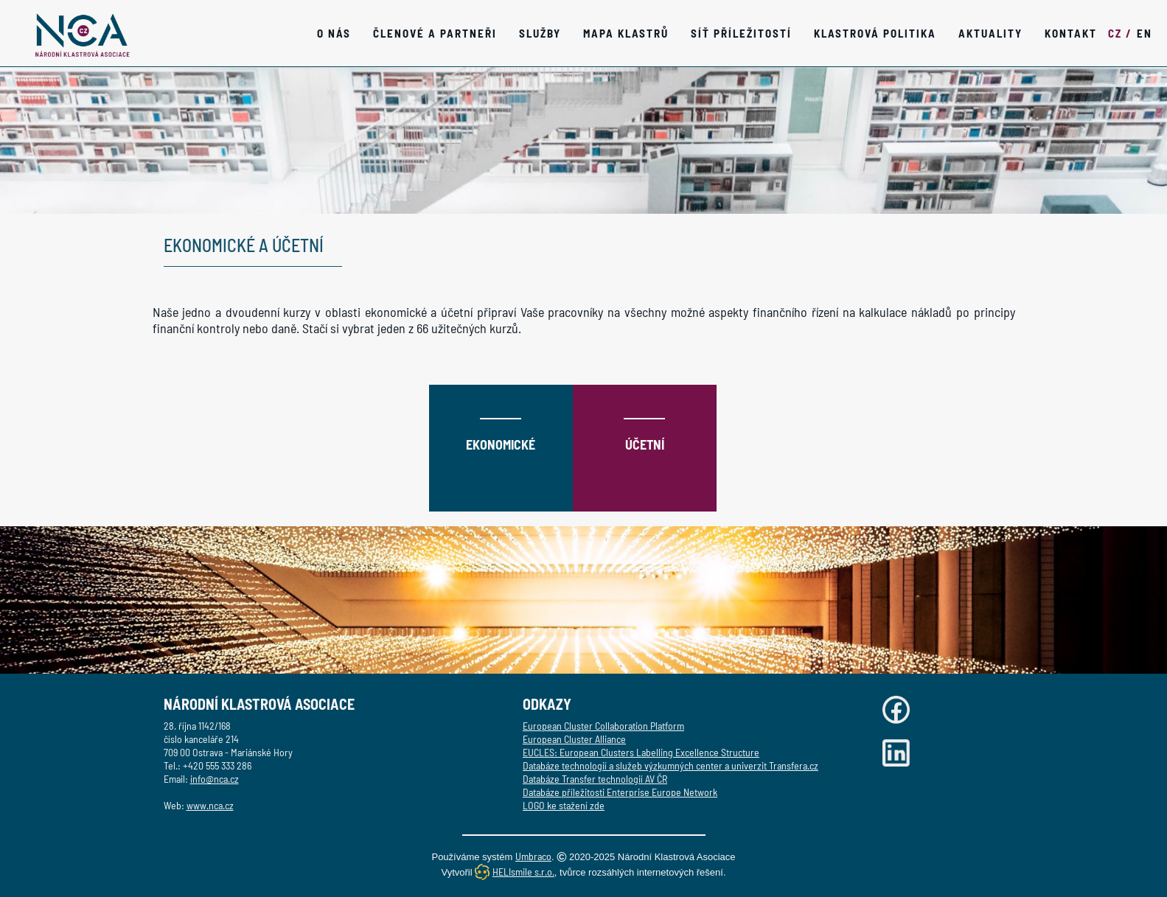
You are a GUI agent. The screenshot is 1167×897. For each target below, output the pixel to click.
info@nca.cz (214, 778)
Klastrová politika (875, 33)
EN (1144, 33)
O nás (334, 33)
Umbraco (533, 856)
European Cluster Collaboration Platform (603, 725)
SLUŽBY (540, 33)
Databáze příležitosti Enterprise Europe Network (620, 792)
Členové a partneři (435, 33)
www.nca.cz (210, 805)
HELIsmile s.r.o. (523, 871)
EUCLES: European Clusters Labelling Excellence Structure (641, 752)
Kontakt (1071, 33)
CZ (1120, 33)
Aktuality (990, 33)
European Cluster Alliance (574, 739)
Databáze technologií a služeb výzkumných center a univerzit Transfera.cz (670, 765)
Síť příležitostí (741, 33)
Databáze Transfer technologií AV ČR (595, 778)
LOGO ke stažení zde (564, 805)
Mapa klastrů (626, 33)
